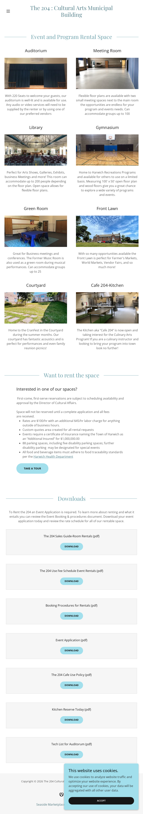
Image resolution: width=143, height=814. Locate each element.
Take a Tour (32, 468)
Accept (101, 805)
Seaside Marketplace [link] (50, 804)
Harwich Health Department (53, 457)
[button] (14, 11)
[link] (71, 16)
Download (72, 546)
